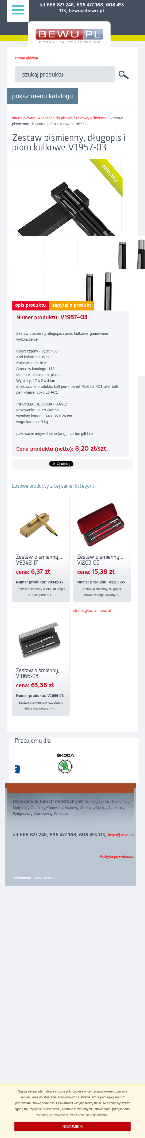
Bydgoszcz (22, 813)
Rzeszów (119, 802)
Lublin (104, 802)
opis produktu (30, 305)
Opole (100, 808)
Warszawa (42, 813)
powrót (105, 610)
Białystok (20, 808)
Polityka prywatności (117, 856)
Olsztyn (86, 808)
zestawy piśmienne (91, 118)
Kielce (91, 802)
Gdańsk (36, 808)
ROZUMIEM (72, 1126)
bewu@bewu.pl (121, 835)
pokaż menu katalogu (42, 96)
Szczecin (115, 808)
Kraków (70, 808)
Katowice (54, 808)
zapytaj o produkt (71, 305)
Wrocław (61, 813)
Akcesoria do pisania (55, 118)
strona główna (26, 58)
